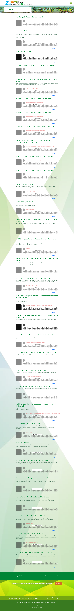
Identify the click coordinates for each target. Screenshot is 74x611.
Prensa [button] (65, 3)
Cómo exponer (32, 576)
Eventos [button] (52, 3)
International (59, 3)
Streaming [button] (42, 3)
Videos (48, 3)
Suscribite (58, 583)
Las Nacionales (29, 3)
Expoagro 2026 (18, 576)
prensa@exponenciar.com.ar (43, 605)
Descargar (53, 27)
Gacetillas (44, 576)
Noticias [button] (35, 3)
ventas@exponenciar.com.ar (31, 605)
